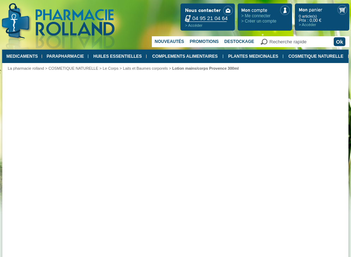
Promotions (204, 41)
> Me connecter (255, 15)
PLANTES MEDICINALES (253, 56)
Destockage (239, 41)
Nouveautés (169, 41)
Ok (339, 42)
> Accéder (193, 25)
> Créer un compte (258, 21)
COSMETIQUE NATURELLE (316, 56)
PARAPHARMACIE (65, 56)
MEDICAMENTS (22, 56)
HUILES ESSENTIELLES (117, 56)
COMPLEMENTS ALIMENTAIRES (185, 56)
